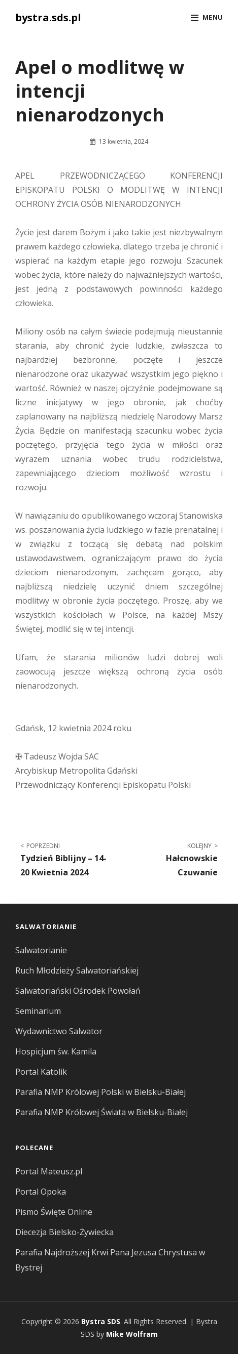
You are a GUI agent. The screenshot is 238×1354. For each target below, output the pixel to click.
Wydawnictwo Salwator (59, 1031)
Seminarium (38, 1011)
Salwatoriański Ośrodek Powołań (78, 990)
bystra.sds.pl (48, 17)
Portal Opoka (40, 1191)
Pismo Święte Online (53, 1211)
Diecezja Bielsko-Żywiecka (64, 1232)
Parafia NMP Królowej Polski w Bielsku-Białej (100, 1091)
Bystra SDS (100, 1321)
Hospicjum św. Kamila (55, 1051)
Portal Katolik (41, 1071)
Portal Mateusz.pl (48, 1171)
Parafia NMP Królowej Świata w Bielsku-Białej (101, 1112)
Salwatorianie (41, 950)
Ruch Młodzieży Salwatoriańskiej (77, 970)
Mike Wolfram (132, 1334)
